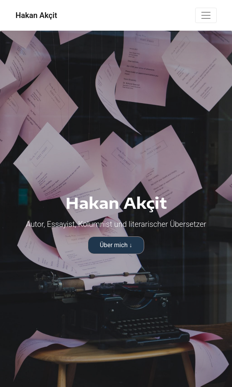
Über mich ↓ (116, 245)
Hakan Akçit (36, 15)
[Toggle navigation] (206, 15)
